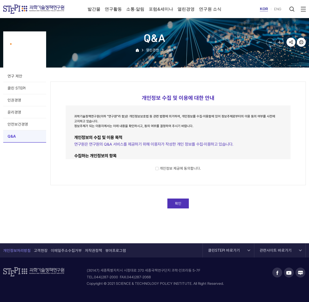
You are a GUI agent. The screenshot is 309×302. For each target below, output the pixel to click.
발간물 (94, 9)
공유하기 (290, 42)
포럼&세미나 (161, 9)
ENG (277, 9)
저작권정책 (93, 250)
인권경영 (14, 100)
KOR (264, 9)
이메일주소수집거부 (66, 250)
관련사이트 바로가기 (276, 248)
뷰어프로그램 (115, 250)
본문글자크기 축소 (270, 42)
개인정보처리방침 (17, 250)
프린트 (301, 42)
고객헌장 (41, 250)
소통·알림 (135, 9)
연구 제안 (15, 76)
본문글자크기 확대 (279, 42)
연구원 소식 (210, 9)
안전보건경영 (18, 124)
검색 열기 (292, 9)
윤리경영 (14, 112)
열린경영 (186, 9)
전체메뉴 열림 (302, 9)
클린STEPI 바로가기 (224, 248)
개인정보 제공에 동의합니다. (180, 168)
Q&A (12, 136)
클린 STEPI (17, 88)
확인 (178, 203)
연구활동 (113, 9)
